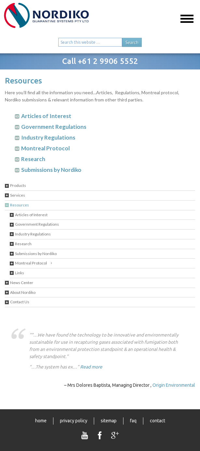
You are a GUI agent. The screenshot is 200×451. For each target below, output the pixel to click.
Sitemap (109, 420)
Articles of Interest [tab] (46, 116)
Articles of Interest (31, 214)
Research (23, 243)
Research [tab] (33, 159)
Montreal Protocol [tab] (45, 148)
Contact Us (19, 301)
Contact (157, 420)
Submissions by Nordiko (36, 253)
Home (41, 420)
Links (19, 272)
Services (17, 195)
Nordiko (57, 19)
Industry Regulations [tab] (48, 137)
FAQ (133, 420)
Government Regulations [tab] (53, 126)
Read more (91, 366)
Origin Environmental (173, 385)
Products (18, 185)
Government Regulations (37, 224)
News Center (21, 282)
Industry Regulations (33, 234)
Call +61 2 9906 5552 (100, 61)
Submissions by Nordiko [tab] (51, 169)
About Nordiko (23, 292)
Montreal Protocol (31, 263)
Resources (19, 205)
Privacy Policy (73, 420)
